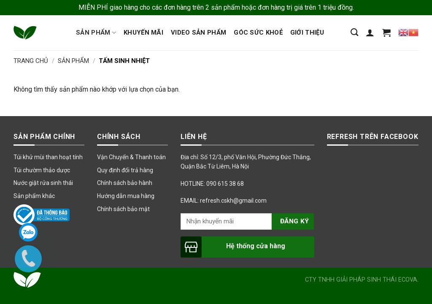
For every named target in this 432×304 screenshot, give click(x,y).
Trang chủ (31, 61)
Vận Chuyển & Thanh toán (131, 157)
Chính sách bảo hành (124, 182)
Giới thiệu (307, 32)
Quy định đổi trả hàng (125, 170)
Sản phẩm (96, 33)
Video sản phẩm (198, 32)
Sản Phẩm (73, 61)
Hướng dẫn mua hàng (125, 196)
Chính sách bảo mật (123, 209)
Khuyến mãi (143, 32)
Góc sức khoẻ (258, 32)
